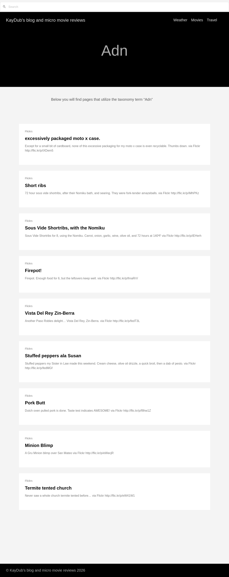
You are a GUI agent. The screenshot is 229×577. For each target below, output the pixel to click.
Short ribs (35, 185)
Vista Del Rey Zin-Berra (49, 313)
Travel (212, 20)
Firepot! (33, 270)
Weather (180, 20)
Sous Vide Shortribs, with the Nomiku (65, 227)
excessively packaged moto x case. (62, 138)
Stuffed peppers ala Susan (53, 355)
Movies (197, 20)
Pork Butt (35, 402)
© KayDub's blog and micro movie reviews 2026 (45, 570)
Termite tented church (48, 487)
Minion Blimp (39, 445)
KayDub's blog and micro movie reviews (45, 20)
